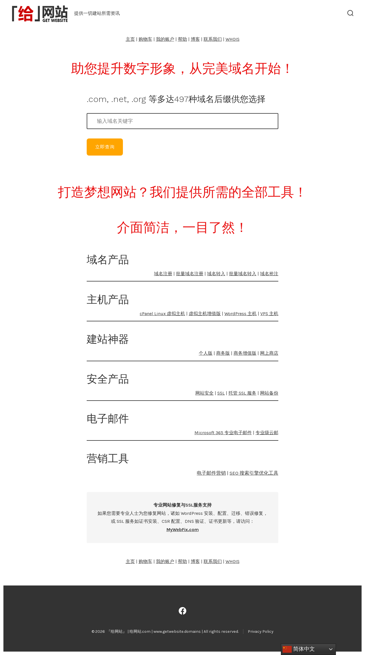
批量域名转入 (242, 273)
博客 (195, 39)
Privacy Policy (260, 631)
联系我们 (213, 39)
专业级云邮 (267, 432)
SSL (221, 393)
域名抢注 (269, 273)
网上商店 (269, 353)
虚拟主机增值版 (205, 313)
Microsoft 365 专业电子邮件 (223, 432)
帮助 (182, 39)
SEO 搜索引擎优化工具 (254, 473)
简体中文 (299, 649)
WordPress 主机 (240, 313)
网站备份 (269, 393)
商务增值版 (245, 353)
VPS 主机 (269, 313)
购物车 (145, 39)
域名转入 (216, 273)
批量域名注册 (189, 273)
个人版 (205, 353)
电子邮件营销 (211, 473)
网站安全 (204, 393)
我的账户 (165, 39)
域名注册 (163, 273)
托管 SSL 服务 (242, 393)
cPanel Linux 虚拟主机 (162, 313)
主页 (130, 39)
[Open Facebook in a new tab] (182, 611)
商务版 (223, 353)
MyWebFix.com (183, 529)
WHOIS (233, 39)
